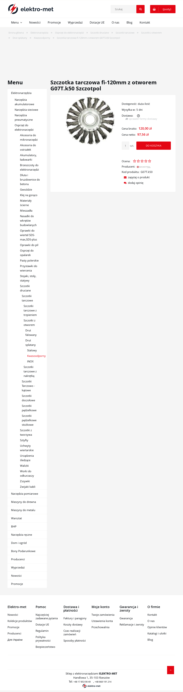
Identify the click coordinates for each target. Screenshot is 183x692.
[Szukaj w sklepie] (128, 9)
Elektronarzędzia (21, 93)
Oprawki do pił (29, 245)
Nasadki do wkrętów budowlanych (28, 220)
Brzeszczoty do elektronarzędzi (29, 167)
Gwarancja (126, 618)
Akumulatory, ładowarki (28, 157)
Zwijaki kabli (27, 486)
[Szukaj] (140, 9)
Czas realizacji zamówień (71, 632)
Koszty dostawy (73, 624)
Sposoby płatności (74, 640)
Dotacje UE (42, 624)
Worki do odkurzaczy (27, 473)
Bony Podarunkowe (23, 551)
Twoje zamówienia (103, 614)
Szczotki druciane (25, 288)
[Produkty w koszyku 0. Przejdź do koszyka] (162, 9)
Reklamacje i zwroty (132, 624)
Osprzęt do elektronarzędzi (24, 127)
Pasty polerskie (29, 260)
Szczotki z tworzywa (26, 432)
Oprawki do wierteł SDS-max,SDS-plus (28, 235)
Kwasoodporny (36, 356)
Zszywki (25, 481)
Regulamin (42, 630)
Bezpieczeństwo (45, 647)
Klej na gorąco (28, 195)
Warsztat (16, 518)
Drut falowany (31, 333)
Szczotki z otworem (29, 323)
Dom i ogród (19, 543)
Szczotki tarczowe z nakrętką (30, 371)
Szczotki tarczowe (27, 298)
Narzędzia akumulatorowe (24, 102)
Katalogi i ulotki (156, 633)
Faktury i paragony (74, 618)
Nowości (16, 575)
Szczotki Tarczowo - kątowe (28, 386)
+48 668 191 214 (103, 681)
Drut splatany (30, 343)
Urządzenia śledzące (27, 458)
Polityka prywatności (43, 638)
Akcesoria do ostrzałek (28, 147)
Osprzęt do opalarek (27, 253)
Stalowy (32, 350)
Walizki (24, 465)
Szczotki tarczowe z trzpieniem (30, 310)
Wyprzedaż (18, 567)
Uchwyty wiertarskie (27, 448)
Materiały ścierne (26, 203)
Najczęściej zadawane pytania (47, 616)
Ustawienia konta (102, 621)
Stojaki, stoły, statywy (28, 278)
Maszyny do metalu (23, 510)
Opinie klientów (157, 627)
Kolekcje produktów (20, 621)
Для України (15, 639)
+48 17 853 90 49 (82, 681)
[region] (91, 57)
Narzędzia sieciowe (26, 109)
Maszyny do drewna (23, 502)
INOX (30, 361)
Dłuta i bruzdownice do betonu (30, 179)
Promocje (17, 584)
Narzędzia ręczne (21, 534)
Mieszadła (26, 210)
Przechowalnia (100, 627)
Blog (150, 639)
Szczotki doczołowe (28, 398)
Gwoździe (26, 189)
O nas (151, 621)
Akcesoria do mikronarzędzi (29, 137)
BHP (13, 526)
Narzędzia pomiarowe (24, 493)
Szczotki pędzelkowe (29, 408)
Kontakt (152, 614)
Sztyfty (24, 440)
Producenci (18, 559)
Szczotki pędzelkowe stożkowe (29, 420)
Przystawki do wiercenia (28, 268)
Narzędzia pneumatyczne (24, 117)
